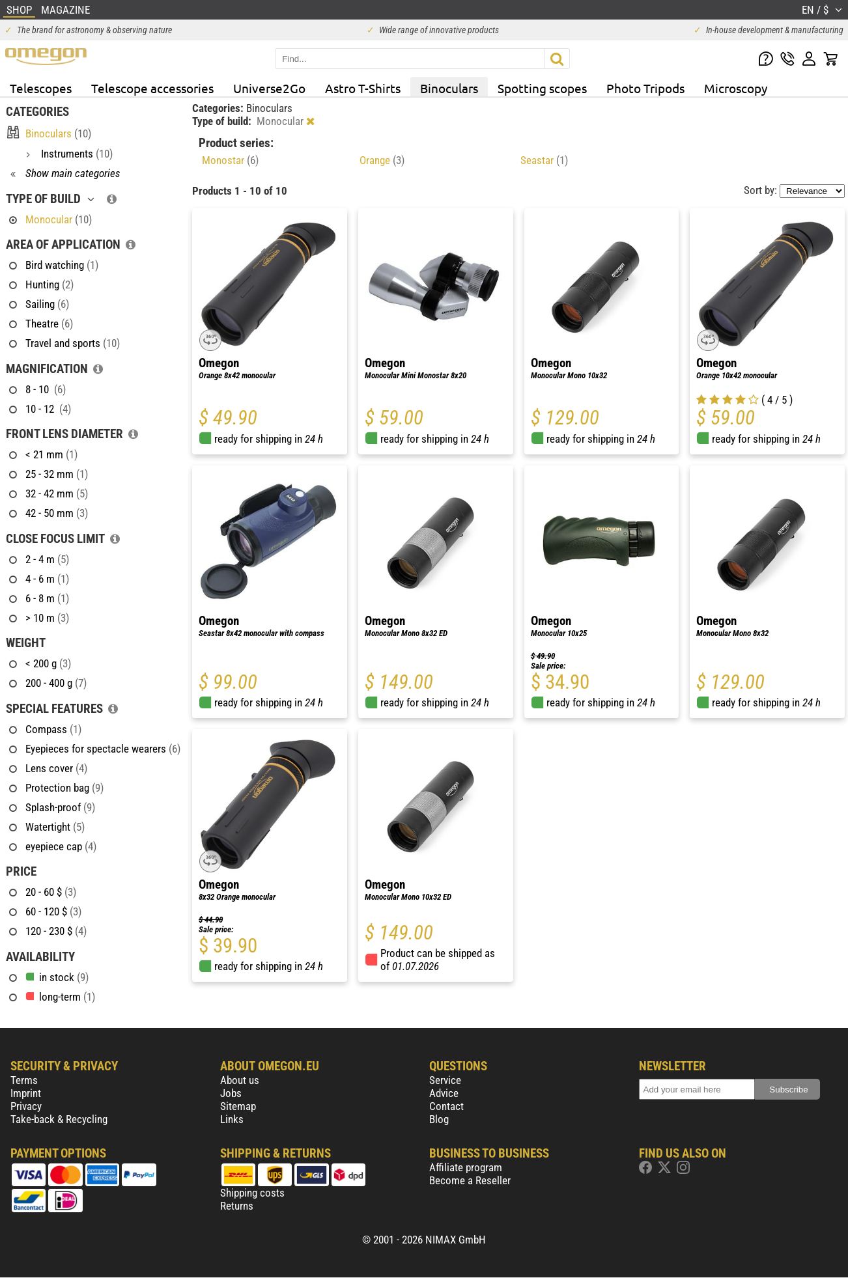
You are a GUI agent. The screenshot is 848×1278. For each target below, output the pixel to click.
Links (232, 1119)
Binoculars (449, 88)
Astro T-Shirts (363, 88)
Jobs (231, 1093)
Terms (24, 1080)
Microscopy (735, 88)
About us (239, 1080)
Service (445, 1080)
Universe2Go (269, 88)
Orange (382, 160)
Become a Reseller (470, 1180)
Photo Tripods (645, 88)
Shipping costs (252, 1192)
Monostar (230, 160)
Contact (446, 1106)
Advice (444, 1093)
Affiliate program (465, 1167)
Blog (439, 1119)
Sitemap (238, 1106)
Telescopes (41, 88)
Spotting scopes (542, 88)
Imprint (25, 1093)
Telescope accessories (152, 88)
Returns (236, 1205)
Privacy (26, 1106)
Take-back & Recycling (58, 1119)
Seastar (544, 160)
